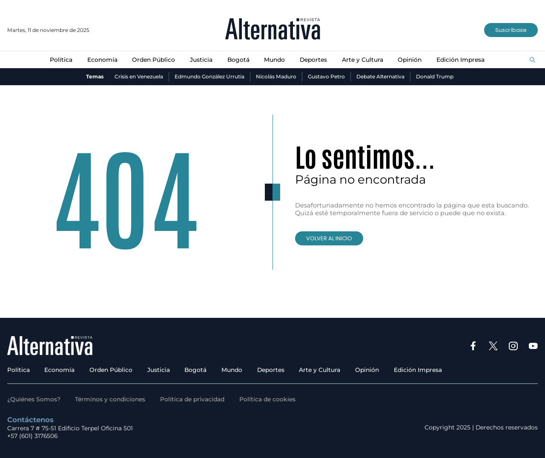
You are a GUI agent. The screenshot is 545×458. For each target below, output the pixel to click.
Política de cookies (267, 399)
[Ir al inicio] (272, 29)
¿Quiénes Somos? (33, 399)
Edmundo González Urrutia (209, 76)
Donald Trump (434, 76)
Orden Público (153, 59)
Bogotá (238, 59)
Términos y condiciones (110, 399)
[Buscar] (532, 60)
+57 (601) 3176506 (32, 435)
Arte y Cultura (362, 59)
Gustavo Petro (326, 76)
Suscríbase (511, 30)
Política (61, 59)
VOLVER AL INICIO (329, 238)
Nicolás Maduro (276, 76)
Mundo (274, 59)
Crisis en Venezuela (139, 76)
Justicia (201, 59)
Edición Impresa (460, 59)
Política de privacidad (192, 399)
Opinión (410, 59)
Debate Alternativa (380, 76)
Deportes (313, 59)
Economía (102, 59)
